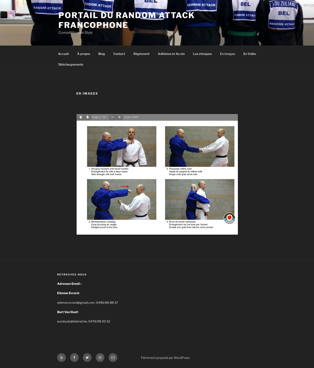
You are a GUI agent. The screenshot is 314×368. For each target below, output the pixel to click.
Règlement (141, 54)
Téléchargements (70, 64)
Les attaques (202, 54)
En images (227, 54)
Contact (119, 54)
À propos (83, 54)
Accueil (63, 54)
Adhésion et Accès (171, 54)
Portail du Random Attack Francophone (126, 20)
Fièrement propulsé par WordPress (165, 358)
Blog (101, 54)
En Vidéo (249, 54)
